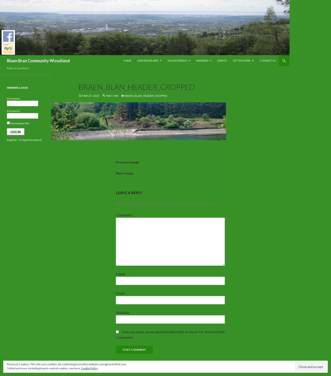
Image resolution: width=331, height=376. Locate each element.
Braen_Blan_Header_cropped (146, 95)
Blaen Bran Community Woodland (38, 60)
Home (127, 60)
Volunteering (177, 60)
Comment (125, 215)
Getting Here (242, 60)
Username (13, 98)
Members (202, 60)
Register (12, 140)
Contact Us (268, 60)
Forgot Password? (31, 140)
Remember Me (18, 123)
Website (122, 312)
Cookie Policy (89, 368)
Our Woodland (147, 60)
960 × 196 (112, 95)
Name (121, 274)
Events (222, 60)
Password (13, 111)
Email (120, 293)
